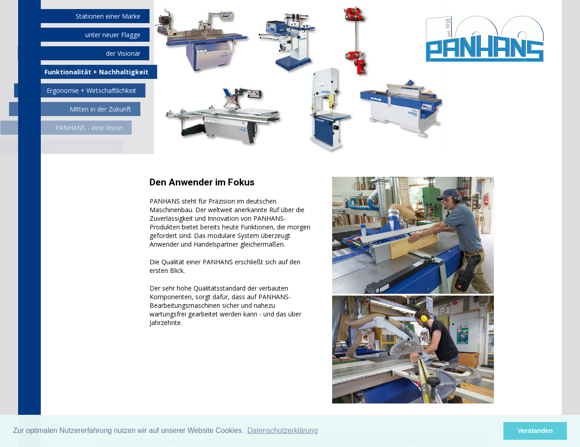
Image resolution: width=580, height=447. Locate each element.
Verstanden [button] (535, 430)
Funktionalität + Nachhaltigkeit (93, 72)
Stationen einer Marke (108, 16)
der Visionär (122, 53)
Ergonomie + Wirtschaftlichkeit (86, 90)
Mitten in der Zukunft (92, 109)
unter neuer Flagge (112, 34)
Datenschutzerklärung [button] (282, 430)
